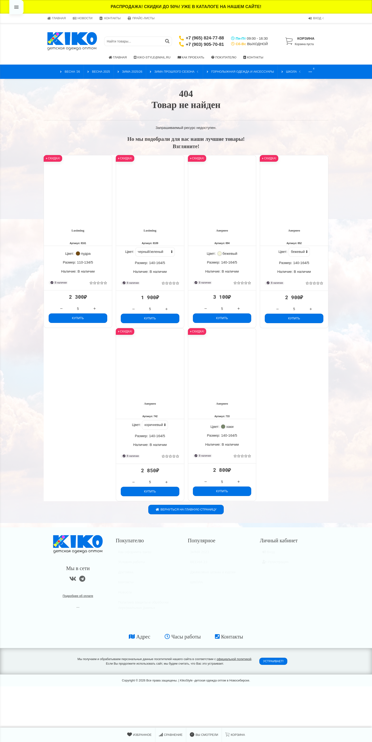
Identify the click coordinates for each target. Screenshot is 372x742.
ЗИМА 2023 (199, 556)
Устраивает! (273, 663)
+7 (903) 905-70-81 (205, 44)
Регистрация (275, 566)
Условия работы (131, 566)
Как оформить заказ (134, 556)
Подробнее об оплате (78, 598)
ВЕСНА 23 (199, 566)
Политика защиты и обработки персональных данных (143, 609)
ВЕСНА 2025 (98, 71)
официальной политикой (234, 661)
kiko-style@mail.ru (152, 57)
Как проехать (191, 57)
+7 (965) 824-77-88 (205, 37)
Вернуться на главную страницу (186, 512)
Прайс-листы (141, 18)
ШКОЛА (291, 71)
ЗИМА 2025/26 (129, 71)
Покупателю (224, 57)
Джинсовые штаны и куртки (213, 576)
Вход (316, 18)
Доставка (125, 576)
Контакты (110, 18)
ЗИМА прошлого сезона (174, 71)
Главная (56, 18)
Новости (83, 18)
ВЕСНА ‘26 (70, 71)
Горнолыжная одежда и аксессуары (240, 71)
